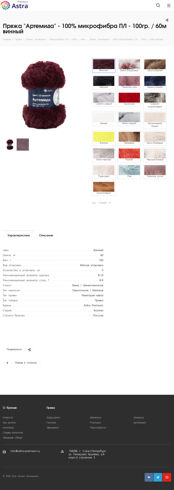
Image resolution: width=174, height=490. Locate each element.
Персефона (98, 428)
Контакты (8, 428)
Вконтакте (149, 477)
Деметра (95, 417)
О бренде (10, 408)
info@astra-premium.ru (25, 451)
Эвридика (52, 428)
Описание (46, 235)
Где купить (9, 422)
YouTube (167, 477)
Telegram (158, 477)
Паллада (95, 422)
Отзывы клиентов (13, 433)
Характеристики (19, 235)
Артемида (139, 422)
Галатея (51, 422)
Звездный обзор (12, 438)
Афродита (53, 417)
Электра (138, 417)
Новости (8, 417)
